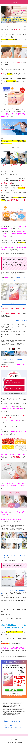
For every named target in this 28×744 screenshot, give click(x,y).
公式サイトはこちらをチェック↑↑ (14, 721)
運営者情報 (14, 739)
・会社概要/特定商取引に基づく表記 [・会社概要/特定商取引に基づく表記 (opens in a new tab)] (11, 727)
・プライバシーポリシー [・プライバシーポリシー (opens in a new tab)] (7, 725)
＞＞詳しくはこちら (21, 320)
